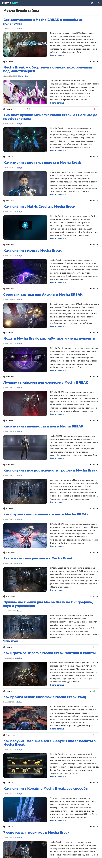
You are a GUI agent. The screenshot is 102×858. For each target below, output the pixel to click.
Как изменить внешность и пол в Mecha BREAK (43, 426)
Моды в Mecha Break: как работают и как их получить (49, 338)
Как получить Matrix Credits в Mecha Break (39, 206)
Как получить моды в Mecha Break (32, 250)
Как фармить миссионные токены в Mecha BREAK (46, 514)
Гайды (20, 28)
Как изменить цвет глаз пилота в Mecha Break (42, 162)
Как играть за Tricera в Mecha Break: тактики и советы (49, 653)
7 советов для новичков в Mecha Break (36, 832)
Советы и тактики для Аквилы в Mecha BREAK (42, 294)
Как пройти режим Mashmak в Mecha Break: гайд (44, 697)
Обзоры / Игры (23, 76)
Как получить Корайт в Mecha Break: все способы (45, 788)
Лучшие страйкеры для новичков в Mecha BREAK (45, 382)
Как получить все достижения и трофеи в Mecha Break (50, 470)
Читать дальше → (58, 55)
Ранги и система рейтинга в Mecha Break (38, 558)
